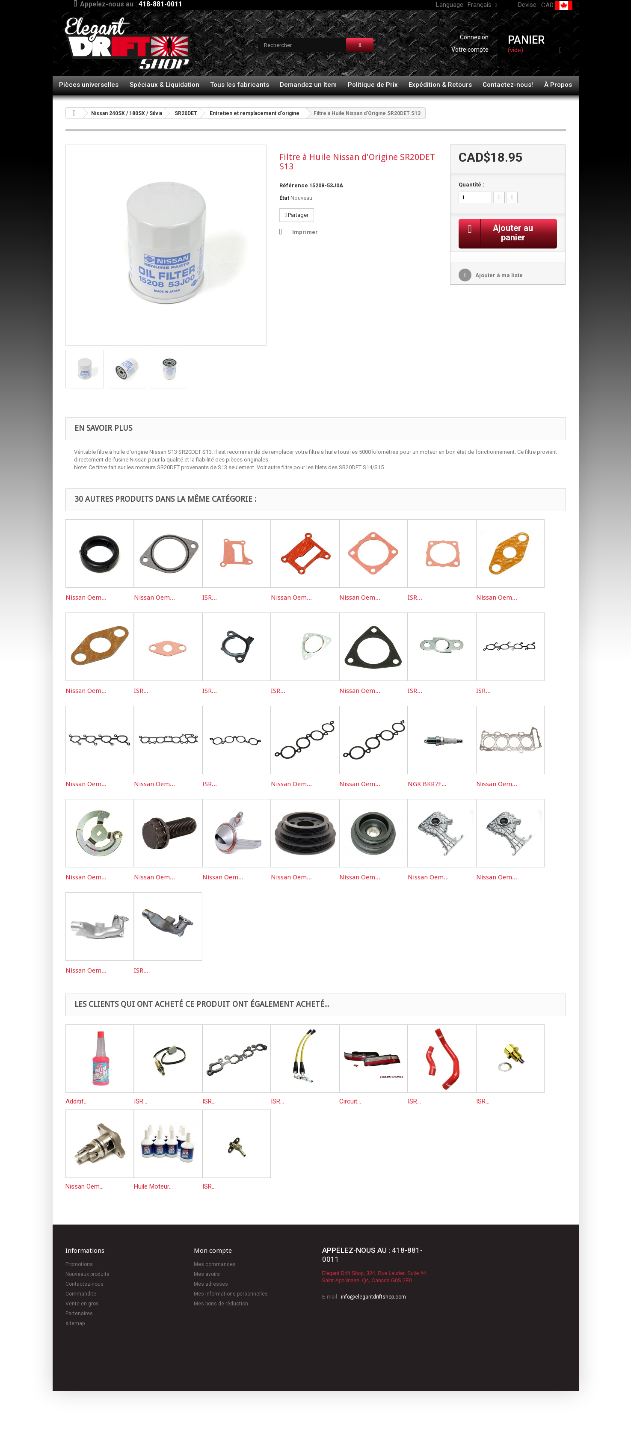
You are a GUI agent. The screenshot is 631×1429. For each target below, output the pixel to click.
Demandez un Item (308, 85)
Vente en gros (82, 1304)
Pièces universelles (88, 85)
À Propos (558, 85)
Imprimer (305, 232)
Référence (293, 185)
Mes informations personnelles (231, 1294)
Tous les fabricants (239, 85)
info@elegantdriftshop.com (373, 1297)
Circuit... (350, 1101)
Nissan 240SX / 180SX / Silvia (126, 113)
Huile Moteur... (153, 1186)
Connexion (474, 37)
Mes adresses (211, 1284)
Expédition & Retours (440, 85)
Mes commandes (215, 1264)
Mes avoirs (207, 1274)
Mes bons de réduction (221, 1304)
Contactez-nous (84, 1284)
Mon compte (213, 1250)
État (284, 198)
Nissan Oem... (86, 597)
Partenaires (79, 1314)
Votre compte (470, 49)
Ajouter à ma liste (498, 275)
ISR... (209, 597)
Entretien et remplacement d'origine (254, 113)
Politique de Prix (373, 85)
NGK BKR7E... (427, 784)
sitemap (75, 1323)
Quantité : (471, 184)
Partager (297, 215)
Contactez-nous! (508, 85)
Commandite (80, 1294)
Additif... (76, 1101)
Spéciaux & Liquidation (164, 85)
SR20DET (186, 113)
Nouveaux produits (87, 1274)
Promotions (79, 1264)
